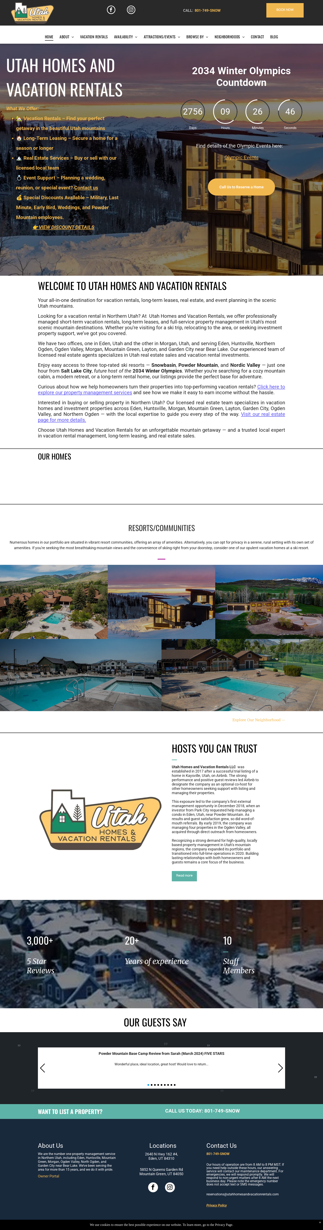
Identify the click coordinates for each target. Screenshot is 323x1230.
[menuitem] (49, 37)
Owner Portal (48, 1176)
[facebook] (111, 10)
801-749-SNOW (208, 10)
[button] (43, 1068)
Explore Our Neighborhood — (258, 720)
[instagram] (131, 10)
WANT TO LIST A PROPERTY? (70, 1111)
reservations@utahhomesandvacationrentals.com (242, 1194)
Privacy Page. (224, 1224)
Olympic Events (242, 157)
